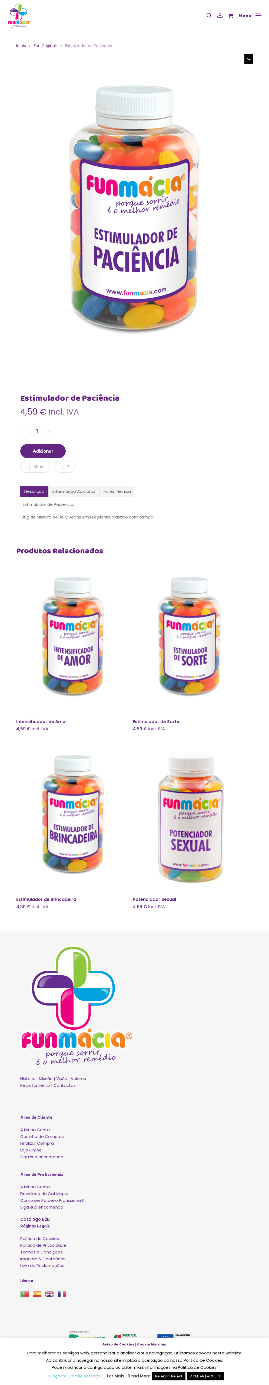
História (27, 1078)
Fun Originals (46, 45)
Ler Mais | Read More (129, 1376)
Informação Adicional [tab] (73, 491)
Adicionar (43, 451)
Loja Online (31, 1150)
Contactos (65, 1085)
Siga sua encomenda (41, 1157)
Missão (46, 1078)
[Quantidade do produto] (37, 431)
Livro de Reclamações (42, 1265)
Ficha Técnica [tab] (117, 491)
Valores (78, 1078)
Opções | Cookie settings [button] (75, 1376)
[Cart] (230, 15)
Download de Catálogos (44, 1193)
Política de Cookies (39, 1238)
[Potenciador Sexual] (189, 816)
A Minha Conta (35, 1130)
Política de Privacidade (43, 1245)
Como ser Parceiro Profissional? (52, 1200)
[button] (249, 15)
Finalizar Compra (37, 1143)
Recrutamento (35, 1085)
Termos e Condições (41, 1252)
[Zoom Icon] (248, 59)
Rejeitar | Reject (168, 1376)
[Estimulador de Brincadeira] (73, 816)
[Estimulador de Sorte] (189, 638)
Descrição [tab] (34, 491)
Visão (61, 1078)
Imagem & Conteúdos (42, 1259)
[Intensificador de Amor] (73, 638)
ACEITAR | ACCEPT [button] (205, 1376)
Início (21, 45)
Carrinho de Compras (42, 1136)
